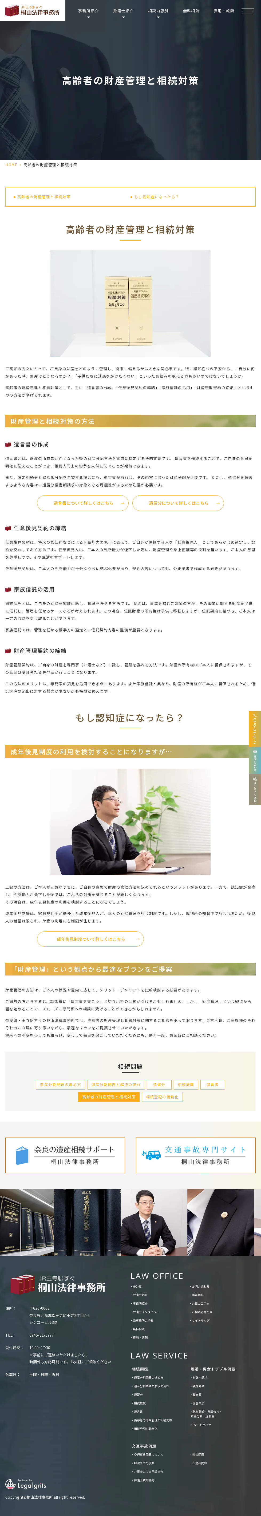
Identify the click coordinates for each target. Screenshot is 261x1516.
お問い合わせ (200, 1286)
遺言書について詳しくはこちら (83, 503)
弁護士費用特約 (144, 1480)
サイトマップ (200, 1320)
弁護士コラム (200, 1303)
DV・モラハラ (202, 1424)
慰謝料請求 (200, 1377)
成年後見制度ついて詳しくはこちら (91, 939)
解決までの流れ (144, 1463)
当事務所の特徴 (143, 1320)
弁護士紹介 (140, 1295)
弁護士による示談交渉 (148, 1471)
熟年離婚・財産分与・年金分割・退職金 (206, 1413)
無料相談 (191, 10)
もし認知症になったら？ (156, 196)
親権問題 (198, 1386)
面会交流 (198, 1403)
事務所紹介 (140, 1303)
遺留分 (159, 1084)
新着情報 (198, 1295)
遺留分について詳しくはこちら (179, 503)
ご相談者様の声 (202, 1312)
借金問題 (198, 1454)
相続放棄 (186, 1084)
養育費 (197, 1394)
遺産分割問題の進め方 (60, 1084)
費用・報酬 (224, 10)
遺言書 (213, 1084)
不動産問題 (199, 1463)
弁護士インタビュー (146, 1312)
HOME (11, 164)
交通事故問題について (148, 1454)
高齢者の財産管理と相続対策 (44, 196)
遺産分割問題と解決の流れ (116, 1084)
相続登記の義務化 (162, 1096)
